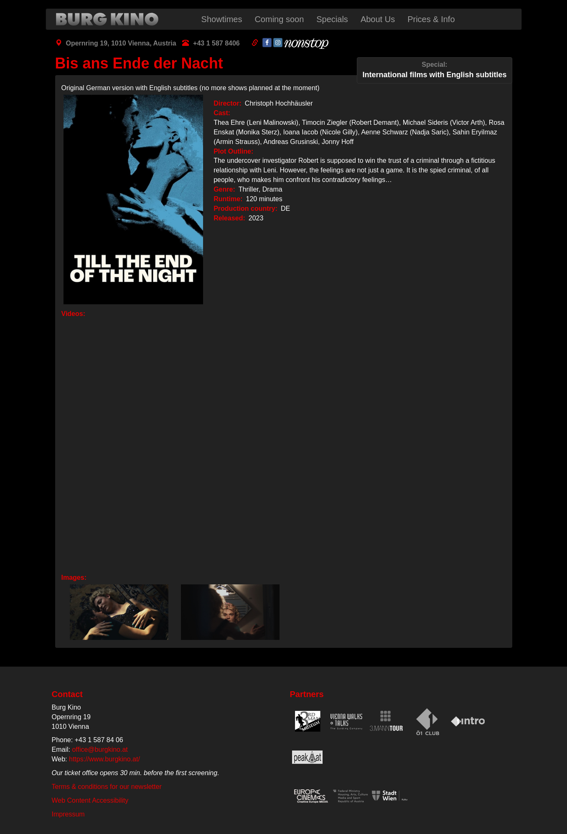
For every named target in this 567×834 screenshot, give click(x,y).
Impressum (68, 814)
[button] (117, 612)
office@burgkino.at (99, 749)
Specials (332, 19)
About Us (378, 19)
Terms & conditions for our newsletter (107, 786)
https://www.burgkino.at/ (104, 759)
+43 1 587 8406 (216, 43)
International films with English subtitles (434, 69)
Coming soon (279, 19)
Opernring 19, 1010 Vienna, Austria (121, 43)
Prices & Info (431, 19)
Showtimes (221, 19)
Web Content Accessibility (90, 800)
